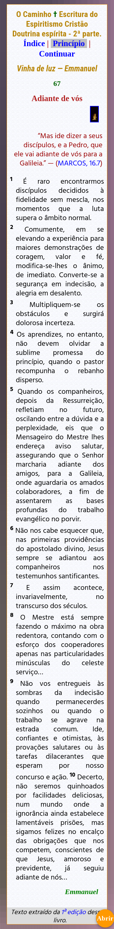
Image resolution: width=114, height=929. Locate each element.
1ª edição (73, 912)
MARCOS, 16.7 (79, 162)
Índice (34, 43)
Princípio (69, 43)
